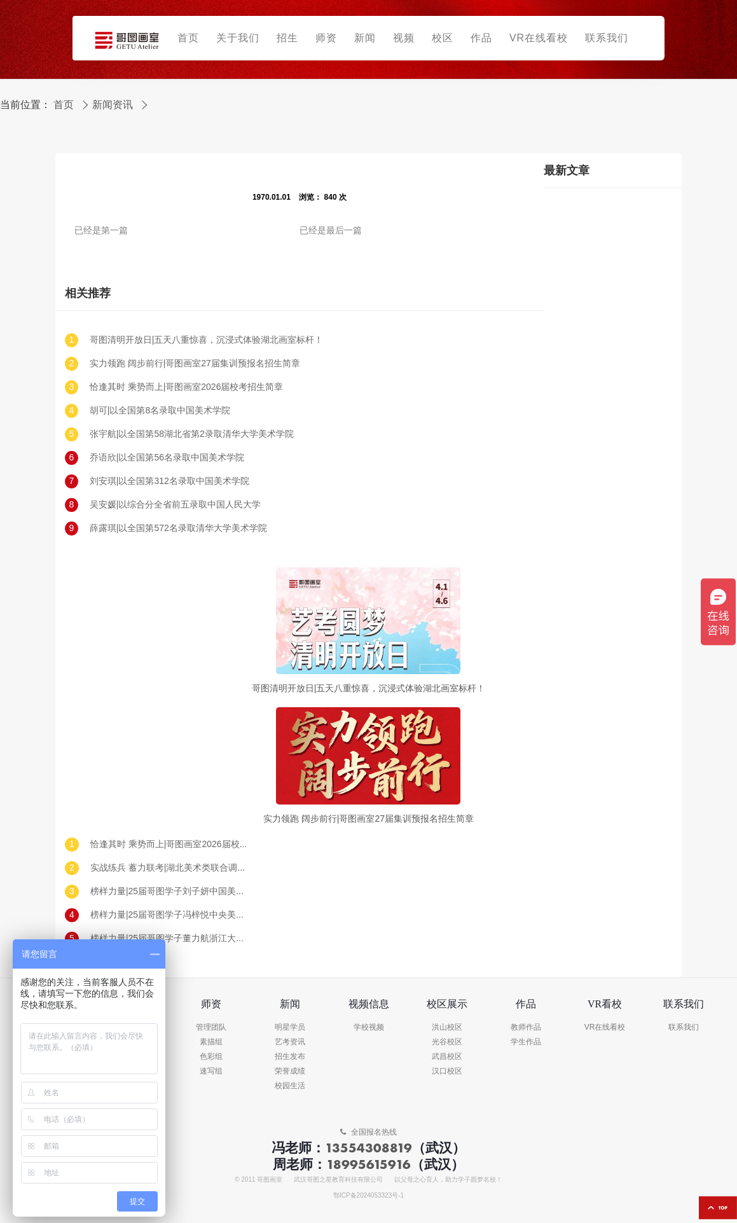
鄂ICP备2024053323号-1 (368, 1195)
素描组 (211, 1042)
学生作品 (526, 1042)
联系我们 (683, 1027)
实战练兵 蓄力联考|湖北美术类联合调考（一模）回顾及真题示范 (169, 868)
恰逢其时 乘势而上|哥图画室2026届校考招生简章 (187, 387)
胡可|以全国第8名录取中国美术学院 (160, 410)
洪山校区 (447, 1027)
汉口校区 (447, 1071)
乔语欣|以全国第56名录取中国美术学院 (167, 457)
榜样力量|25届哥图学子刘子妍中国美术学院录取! (169, 891)
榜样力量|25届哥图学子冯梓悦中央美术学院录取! (169, 915)
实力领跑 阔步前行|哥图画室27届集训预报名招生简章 (195, 363)
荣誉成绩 (290, 1071)
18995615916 (368, 1164)
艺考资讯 (290, 1042)
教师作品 (526, 1027)
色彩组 (211, 1057)
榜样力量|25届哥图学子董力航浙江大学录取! (169, 938)
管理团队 (211, 1027)
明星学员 (290, 1027)
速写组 (211, 1071)
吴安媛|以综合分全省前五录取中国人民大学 (175, 504)
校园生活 (290, 1086)
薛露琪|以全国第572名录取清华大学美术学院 (178, 528)
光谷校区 (447, 1042)
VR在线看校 (605, 1027)
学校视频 (369, 1027)
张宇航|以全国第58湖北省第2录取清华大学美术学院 (192, 434)
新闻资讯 (112, 105)
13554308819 (368, 1147)
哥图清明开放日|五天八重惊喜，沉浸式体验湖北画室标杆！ (207, 340)
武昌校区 (447, 1057)
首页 (63, 105)
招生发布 (290, 1057)
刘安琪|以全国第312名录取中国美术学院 (169, 481)
